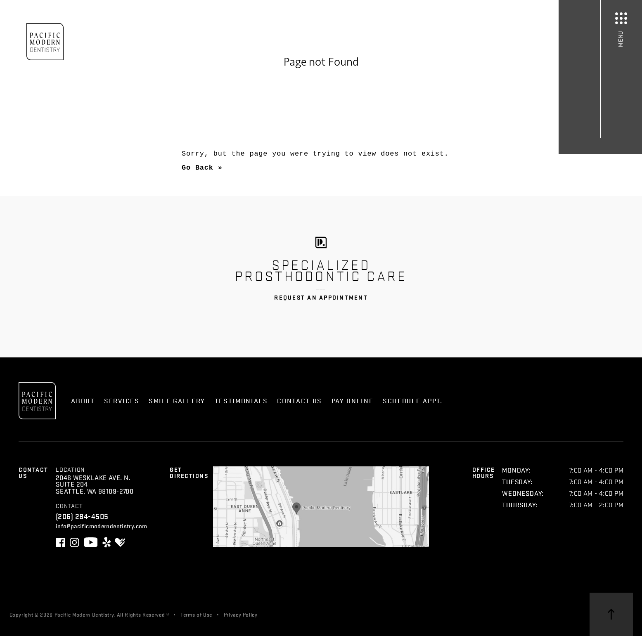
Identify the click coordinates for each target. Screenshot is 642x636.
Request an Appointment (321, 297)
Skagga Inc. (316, 614)
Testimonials (241, 400)
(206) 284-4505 (82, 516)
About (83, 400)
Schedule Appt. (413, 400)
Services (122, 400)
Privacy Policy (241, 614)
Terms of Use (196, 614)
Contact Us (299, 400)
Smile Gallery (177, 400)
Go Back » (202, 168)
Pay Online (353, 400)
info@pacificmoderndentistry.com (101, 525)
